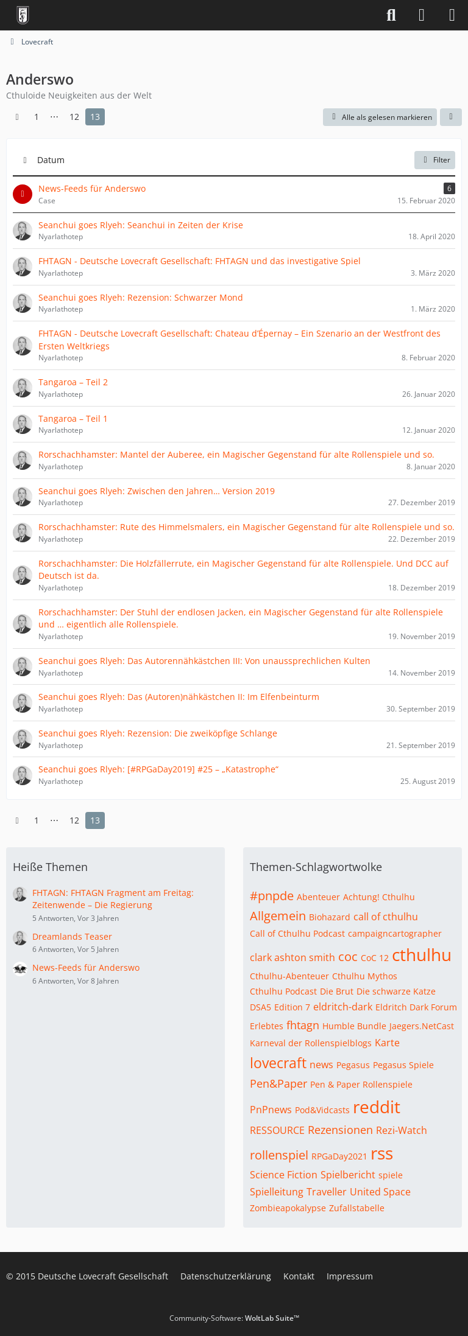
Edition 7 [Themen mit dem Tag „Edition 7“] (292, 1007)
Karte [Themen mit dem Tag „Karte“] (387, 1042)
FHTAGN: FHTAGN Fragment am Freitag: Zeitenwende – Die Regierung (113, 899)
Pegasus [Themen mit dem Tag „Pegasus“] (353, 1065)
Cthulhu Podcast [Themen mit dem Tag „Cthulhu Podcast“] (283, 991)
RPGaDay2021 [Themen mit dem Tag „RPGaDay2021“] (339, 1156)
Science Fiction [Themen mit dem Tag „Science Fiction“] (283, 1174)
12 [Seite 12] (74, 116)
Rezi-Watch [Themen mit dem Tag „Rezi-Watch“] (401, 1130)
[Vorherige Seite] (17, 117)
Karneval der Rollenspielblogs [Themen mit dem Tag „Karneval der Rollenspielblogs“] (311, 1043)
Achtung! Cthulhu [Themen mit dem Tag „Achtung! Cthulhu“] (379, 897)
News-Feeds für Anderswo (86, 967)
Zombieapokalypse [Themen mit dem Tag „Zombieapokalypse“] (288, 1208)
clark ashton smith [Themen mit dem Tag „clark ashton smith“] (292, 957)
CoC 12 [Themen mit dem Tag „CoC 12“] (375, 958)
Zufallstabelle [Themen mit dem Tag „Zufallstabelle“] (357, 1208)
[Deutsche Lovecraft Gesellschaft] (23, 15)
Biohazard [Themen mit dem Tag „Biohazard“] (329, 917)
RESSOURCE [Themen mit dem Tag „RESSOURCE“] (277, 1130)
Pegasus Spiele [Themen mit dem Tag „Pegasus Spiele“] (403, 1065)
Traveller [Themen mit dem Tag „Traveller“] (327, 1191)
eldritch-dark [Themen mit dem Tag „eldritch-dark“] (342, 1006)
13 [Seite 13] (95, 116)
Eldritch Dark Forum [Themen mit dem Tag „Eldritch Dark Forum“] (416, 1007)
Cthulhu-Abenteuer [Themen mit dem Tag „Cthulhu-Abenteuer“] (289, 976)
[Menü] (452, 15)
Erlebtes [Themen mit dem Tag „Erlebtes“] (266, 1026)
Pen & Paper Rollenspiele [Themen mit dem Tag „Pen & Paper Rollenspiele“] (361, 1084)
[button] (451, 117)
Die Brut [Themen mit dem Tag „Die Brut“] (336, 991)
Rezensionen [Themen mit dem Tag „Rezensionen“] (340, 1129)
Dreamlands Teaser (72, 936)
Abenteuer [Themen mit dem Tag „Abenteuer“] (318, 897)
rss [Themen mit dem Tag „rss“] (381, 1152)
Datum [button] (51, 160)
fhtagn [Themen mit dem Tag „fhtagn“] (302, 1025)
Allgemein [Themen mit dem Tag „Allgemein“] (278, 916)
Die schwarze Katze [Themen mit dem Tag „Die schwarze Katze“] (396, 991)
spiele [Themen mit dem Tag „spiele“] (390, 1175)
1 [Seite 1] (36, 116)
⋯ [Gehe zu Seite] (54, 116)
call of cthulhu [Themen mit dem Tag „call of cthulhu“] (385, 916)
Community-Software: (234, 1318)
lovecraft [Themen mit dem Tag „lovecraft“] (278, 1062)
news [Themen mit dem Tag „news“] (321, 1064)
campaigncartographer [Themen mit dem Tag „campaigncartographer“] (395, 933)
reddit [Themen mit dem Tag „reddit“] (376, 1106)
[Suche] (391, 15)
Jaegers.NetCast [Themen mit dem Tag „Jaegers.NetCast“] (421, 1026)
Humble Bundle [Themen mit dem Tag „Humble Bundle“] (354, 1026)
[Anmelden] (422, 15)
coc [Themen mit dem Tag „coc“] (348, 956)
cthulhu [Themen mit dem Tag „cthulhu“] (422, 954)
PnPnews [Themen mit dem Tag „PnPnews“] (271, 1109)
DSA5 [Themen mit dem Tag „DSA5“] (260, 1007)
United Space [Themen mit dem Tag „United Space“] (380, 1191)
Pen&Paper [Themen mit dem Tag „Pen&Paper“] (278, 1083)
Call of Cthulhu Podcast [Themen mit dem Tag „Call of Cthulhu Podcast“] (297, 933)
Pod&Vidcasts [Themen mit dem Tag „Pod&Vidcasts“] (322, 1110)
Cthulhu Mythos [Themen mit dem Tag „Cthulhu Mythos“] (364, 976)
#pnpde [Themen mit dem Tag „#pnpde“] (272, 895)
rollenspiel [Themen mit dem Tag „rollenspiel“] (279, 1155)
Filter (434, 160)
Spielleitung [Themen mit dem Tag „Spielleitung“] (276, 1191)
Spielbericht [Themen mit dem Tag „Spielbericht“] (348, 1174)
